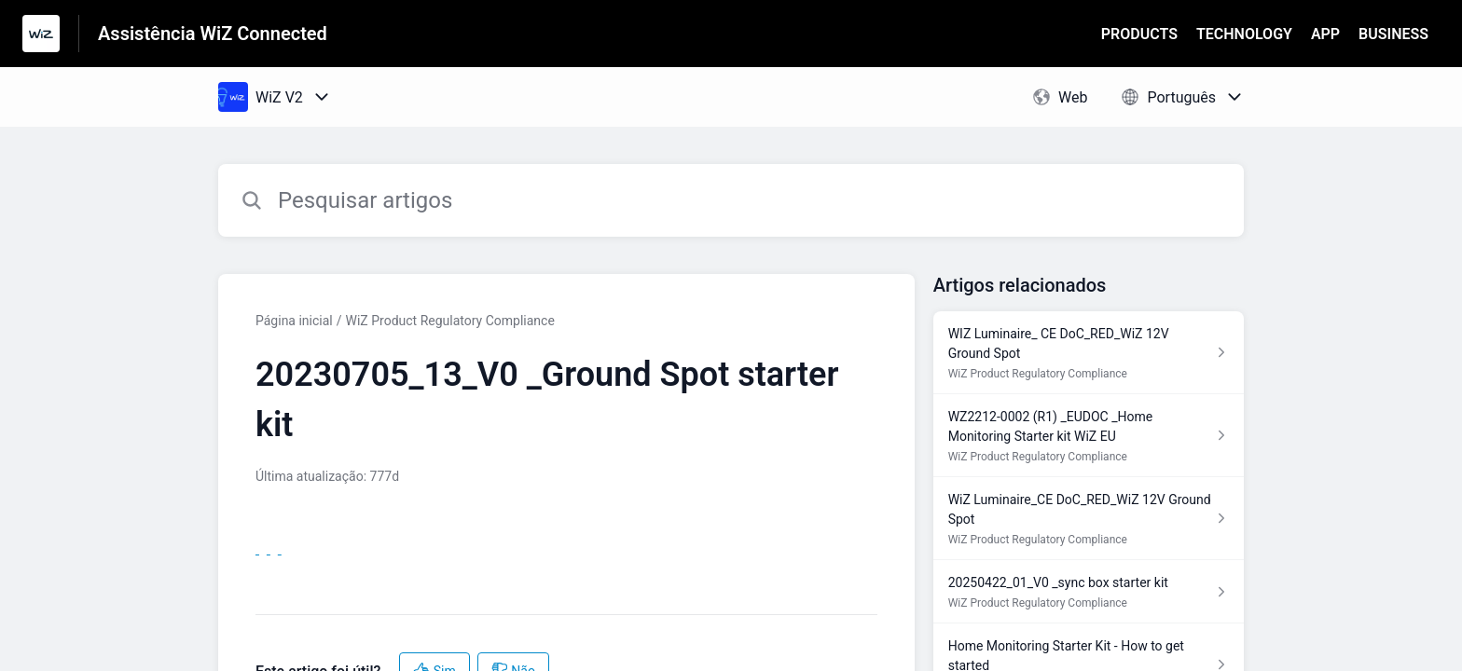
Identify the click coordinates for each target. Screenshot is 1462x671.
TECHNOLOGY (1244, 34)
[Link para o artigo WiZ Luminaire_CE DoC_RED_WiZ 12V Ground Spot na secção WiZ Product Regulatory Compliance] (1088, 518)
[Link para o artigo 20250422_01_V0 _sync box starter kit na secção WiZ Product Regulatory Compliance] (1088, 591)
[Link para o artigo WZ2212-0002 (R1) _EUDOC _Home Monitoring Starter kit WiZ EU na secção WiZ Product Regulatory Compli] (1088, 435)
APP (1325, 34)
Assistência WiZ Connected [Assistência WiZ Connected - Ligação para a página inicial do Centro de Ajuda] (212, 33)
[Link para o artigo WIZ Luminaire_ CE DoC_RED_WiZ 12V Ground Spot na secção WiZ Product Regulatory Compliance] (1088, 352)
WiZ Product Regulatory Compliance (450, 320)
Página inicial (294, 320)
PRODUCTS (1139, 34)
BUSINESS (1393, 34)
